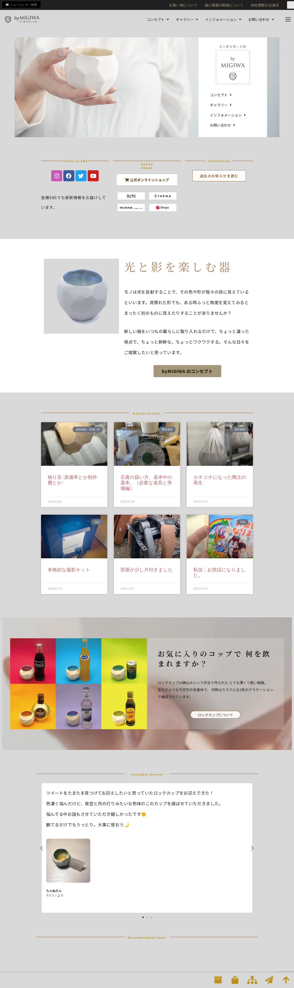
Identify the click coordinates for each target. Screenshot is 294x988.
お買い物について (183, 5)
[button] (41, 848)
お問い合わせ (261, 19)
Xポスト (51, 895)
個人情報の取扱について (224, 5)
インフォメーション (223, 19)
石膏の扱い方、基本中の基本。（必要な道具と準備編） (146, 483)
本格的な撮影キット (69, 569)
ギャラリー (187, 19)
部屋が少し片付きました (147, 569)
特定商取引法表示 (265, 5)
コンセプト (158, 19)
